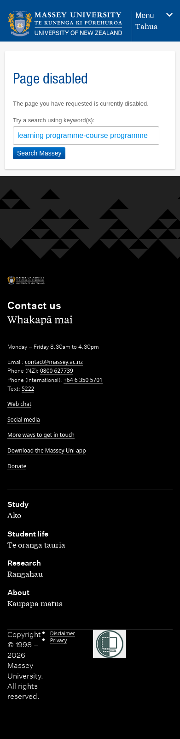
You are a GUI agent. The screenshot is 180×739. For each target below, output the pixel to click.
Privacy (58, 640)
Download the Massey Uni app (46, 450)
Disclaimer (62, 633)
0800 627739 (56, 371)
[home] (64, 23)
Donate (16, 466)
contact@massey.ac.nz (54, 362)
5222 (28, 389)
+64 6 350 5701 (83, 380)
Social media (23, 419)
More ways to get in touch (41, 435)
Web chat (19, 404)
